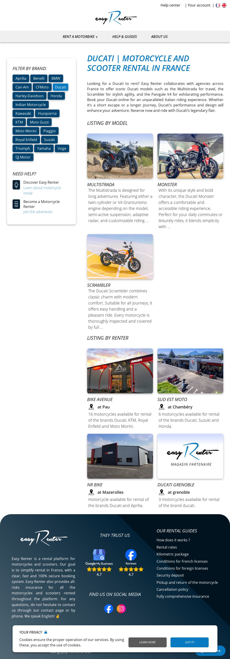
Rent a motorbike (78, 36)
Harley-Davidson (29, 95)
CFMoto (42, 87)
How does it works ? (173, 540)
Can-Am (22, 87)
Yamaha (44, 148)
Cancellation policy (172, 589)
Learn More (147, 642)
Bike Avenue (100, 399)
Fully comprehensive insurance (183, 596)
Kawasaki (23, 113)
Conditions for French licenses (182, 561)
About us (159, 36)
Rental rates (167, 547)
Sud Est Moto (172, 399)
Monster (167, 184)
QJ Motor (23, 157)
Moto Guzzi (39, 122)
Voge (62, 148)
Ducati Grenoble (175, 485)
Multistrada (100, 184)
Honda (56, 95)
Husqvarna (47, 113)
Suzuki (49, 139)
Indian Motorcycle (30, 104)
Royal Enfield (26, 139)
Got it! (189, 642)
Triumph (22, 148)
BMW (55, 78)
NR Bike (94, 485)
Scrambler (98, 285)
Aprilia (20, 78)
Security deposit (170, 575)
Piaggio (49, 130)
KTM (19, 122)
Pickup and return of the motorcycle (187, 582)
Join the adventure (37, 211)
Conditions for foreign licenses (182, 568)
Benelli (38, 78)
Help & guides (124, 36)
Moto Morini (25, 130)
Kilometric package (173, 554)
